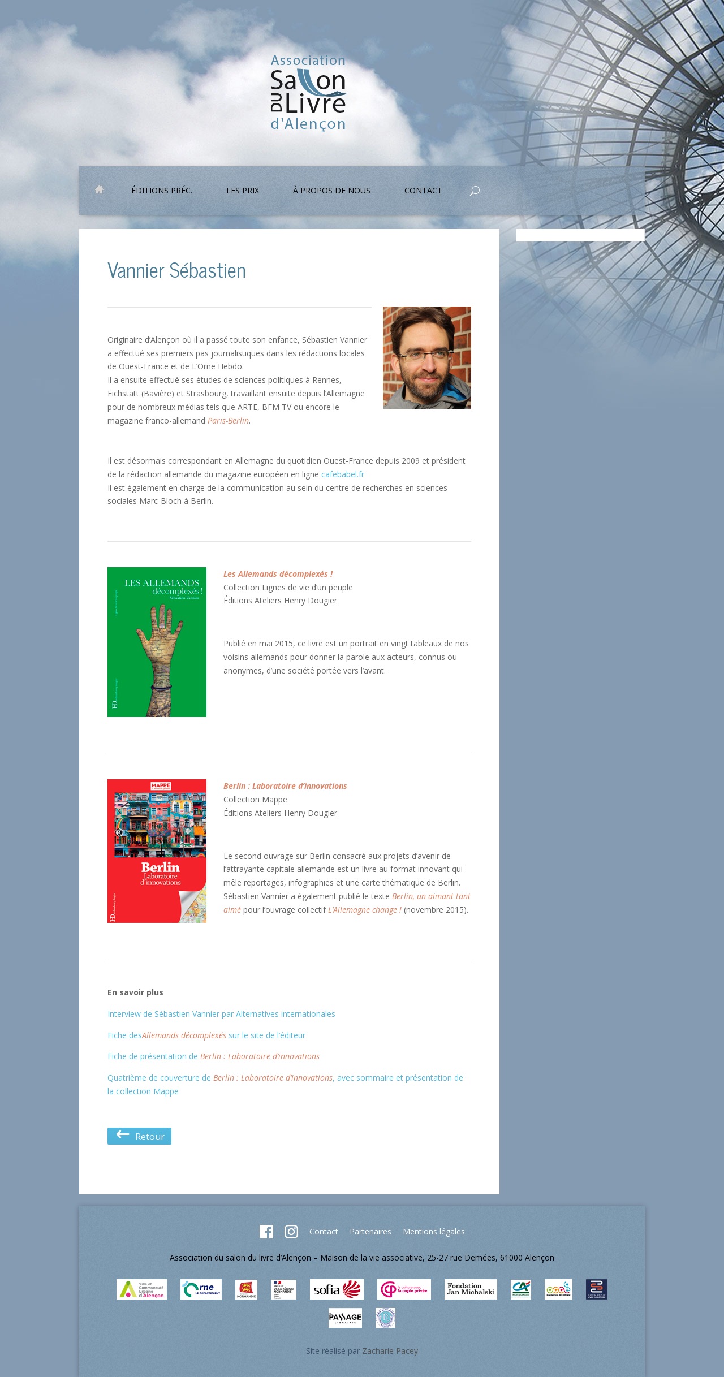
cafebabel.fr (342, 474)
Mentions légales (434, 1231)
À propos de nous (331, 191)
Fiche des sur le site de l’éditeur (206, 1035)
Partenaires (370, 1231)
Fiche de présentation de (213, 1056)
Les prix (242, 191)
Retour (139, 1136)
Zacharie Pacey (390, 1350)
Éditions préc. (161, 191)
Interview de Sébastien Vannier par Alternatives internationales (221, 1013)
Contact (423, 191)
